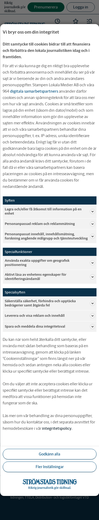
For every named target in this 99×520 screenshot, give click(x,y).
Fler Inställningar (50, 466)
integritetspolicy (57, 428)
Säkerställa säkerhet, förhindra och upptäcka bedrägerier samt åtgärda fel (50, 303)
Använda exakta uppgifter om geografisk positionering (50, 262)
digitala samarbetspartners (34, 91)
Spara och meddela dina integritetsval (50, 326)
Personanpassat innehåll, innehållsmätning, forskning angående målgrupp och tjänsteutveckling (50, 236)
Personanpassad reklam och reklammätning (50, 224)
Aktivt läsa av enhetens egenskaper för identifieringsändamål (50, 276)
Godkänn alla (49, 454)
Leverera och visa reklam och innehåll (50, 315)
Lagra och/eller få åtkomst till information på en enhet (50, 211)
